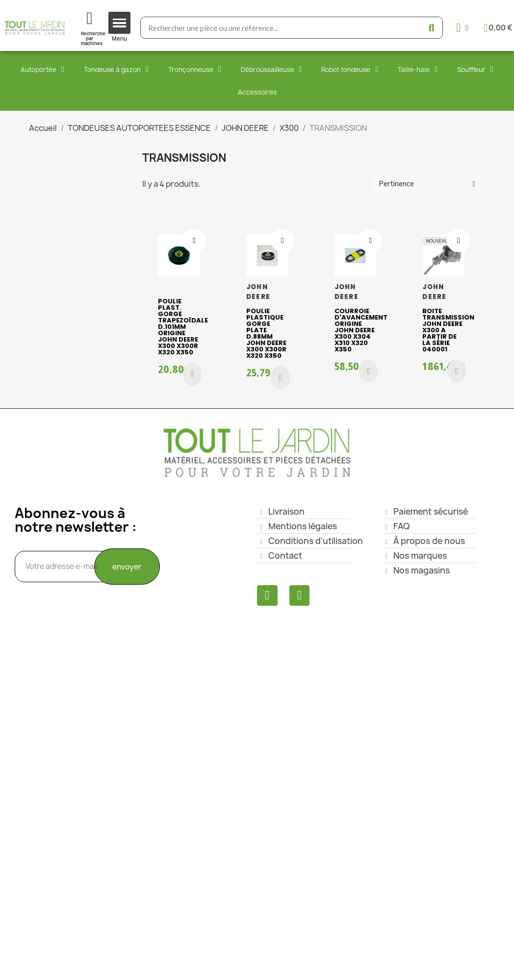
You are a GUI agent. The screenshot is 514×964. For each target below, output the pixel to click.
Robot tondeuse (349, 69)
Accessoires (257, 92)
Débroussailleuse (271, 69)
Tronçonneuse (194, 69)
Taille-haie (417, 69)
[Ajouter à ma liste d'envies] (194, 240)
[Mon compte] (462, 28)
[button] (192, 374)
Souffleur (475, 69)
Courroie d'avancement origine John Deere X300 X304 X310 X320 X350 (360, 330)
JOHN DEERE (258, 291)
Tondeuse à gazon (116, 69)
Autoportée (42, 69)
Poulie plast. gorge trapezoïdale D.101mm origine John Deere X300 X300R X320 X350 (183, 327)
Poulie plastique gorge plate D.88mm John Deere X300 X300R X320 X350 (266, 333)
